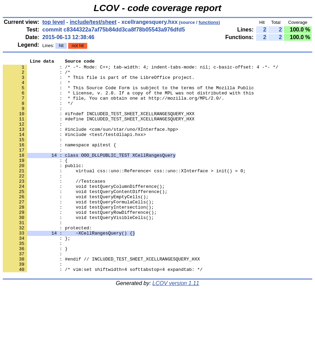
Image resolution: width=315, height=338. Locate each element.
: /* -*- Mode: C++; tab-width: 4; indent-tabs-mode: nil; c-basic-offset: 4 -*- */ (140, 69)
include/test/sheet (93, 22)
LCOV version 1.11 (175, 326)
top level (53, 22)
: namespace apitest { (59, 162)
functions (209, 22)
